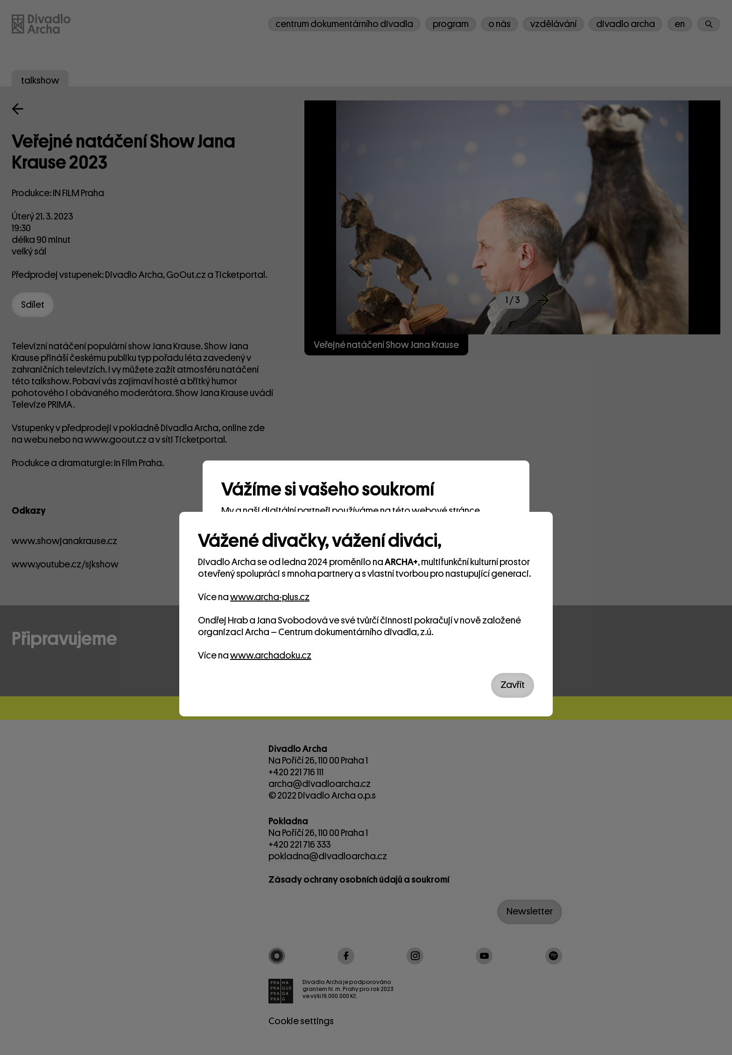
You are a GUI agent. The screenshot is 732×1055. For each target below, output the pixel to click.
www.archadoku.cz (270, 655)
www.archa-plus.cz (270, 597)
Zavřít (512, 685)
